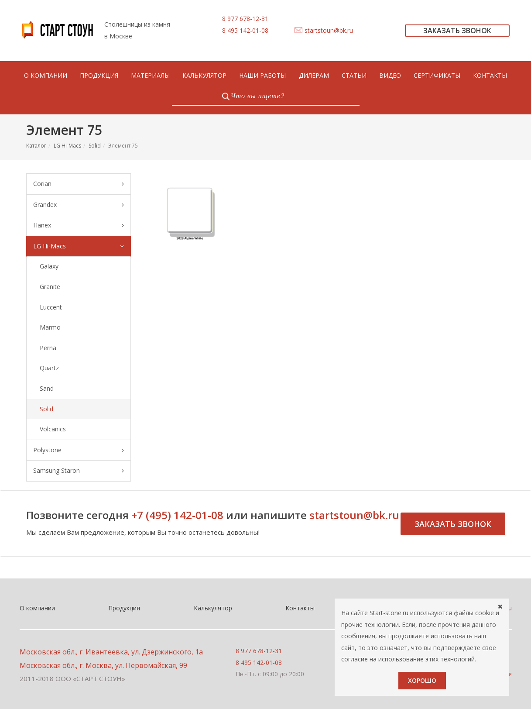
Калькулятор (213, 608)
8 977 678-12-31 (245, 18)
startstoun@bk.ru (329, 30)
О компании (37, 608)
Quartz (49, 368)
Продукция (124, 608)
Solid (95, 145)
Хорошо (422, 680)
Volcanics (53, 429)
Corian (78, 184)
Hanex (78, 225)
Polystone (78, 450)
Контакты (300, 608)
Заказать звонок (453, 524)
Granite (50, 286)
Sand (47, 388)
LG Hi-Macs (67, 145)
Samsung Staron (78, 471)
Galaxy (49, 266)
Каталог (36, 145)
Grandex (78, 205)
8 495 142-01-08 (245, 30)
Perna (48, 348)
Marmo (50, 327)
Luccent (51, 307)
